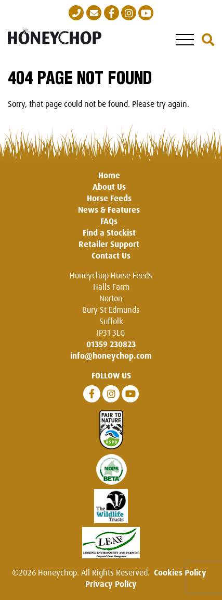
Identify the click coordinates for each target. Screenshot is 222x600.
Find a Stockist (109, 232)
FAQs (108, 221)
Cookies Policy (180, 572)
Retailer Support (109, 244)
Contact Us (111, 255)
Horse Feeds (109, 198)
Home (109, 175)
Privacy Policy (111, 584)
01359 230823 (111, 344)
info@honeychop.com (111, 355)
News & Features (109, 209)
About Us (109, 186)
